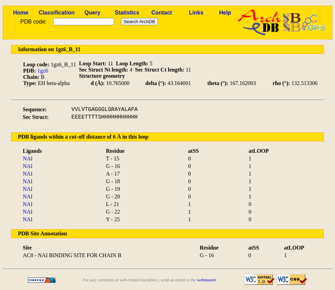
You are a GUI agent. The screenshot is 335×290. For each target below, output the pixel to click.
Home (20, 13)
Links (196, 13)
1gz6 (42, 71)
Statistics (127, 13)
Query (92, 13)
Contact (161, 13)
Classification (57, 13)
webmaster (206, 280)
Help (225, 13)
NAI (27, 158)
